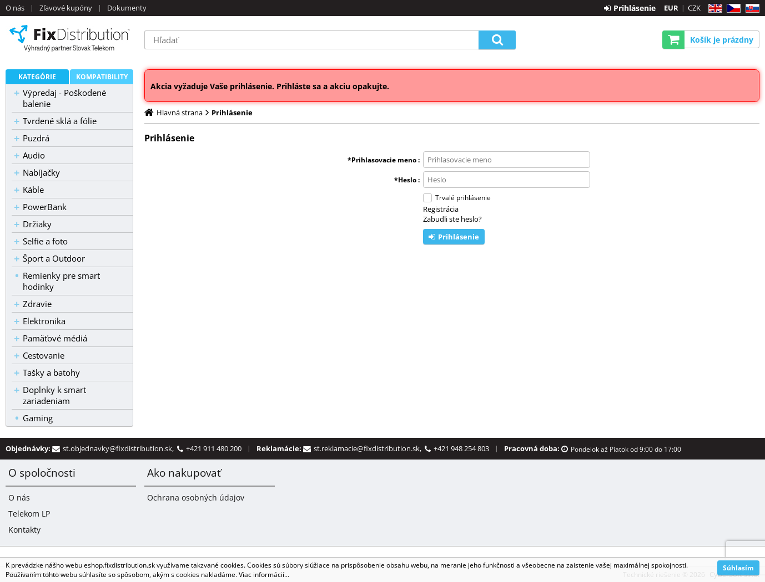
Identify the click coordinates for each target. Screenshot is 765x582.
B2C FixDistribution (69, 38)
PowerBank (45, 206)
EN (713, 8)
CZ (731, 8)
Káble (33, 189)
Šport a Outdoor (54, 258)
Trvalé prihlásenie (463, 197)
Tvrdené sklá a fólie (60, 120)
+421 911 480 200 (213, 448)
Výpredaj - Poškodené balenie (64, 98)
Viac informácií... (264, 574)
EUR (671, 8)
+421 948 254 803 (461, 448)
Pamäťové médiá (55, 338)
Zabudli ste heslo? (452, 219)
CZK (694, 8)
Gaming (38, 417)
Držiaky (37, 223)
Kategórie (37, 76)
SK (750, 8)
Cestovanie (43, 355)
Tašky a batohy (51, 372)
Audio (34, 155)
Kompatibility (102, 76)
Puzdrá (36, 138)
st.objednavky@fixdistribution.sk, (120, 448)
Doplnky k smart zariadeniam (54, 395)
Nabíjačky (41, 172)
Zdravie (37, 303)
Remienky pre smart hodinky (61, 281)
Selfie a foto (45, 241)
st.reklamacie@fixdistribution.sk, (369, 448)
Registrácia (441, 209)
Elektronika (44, 320)
